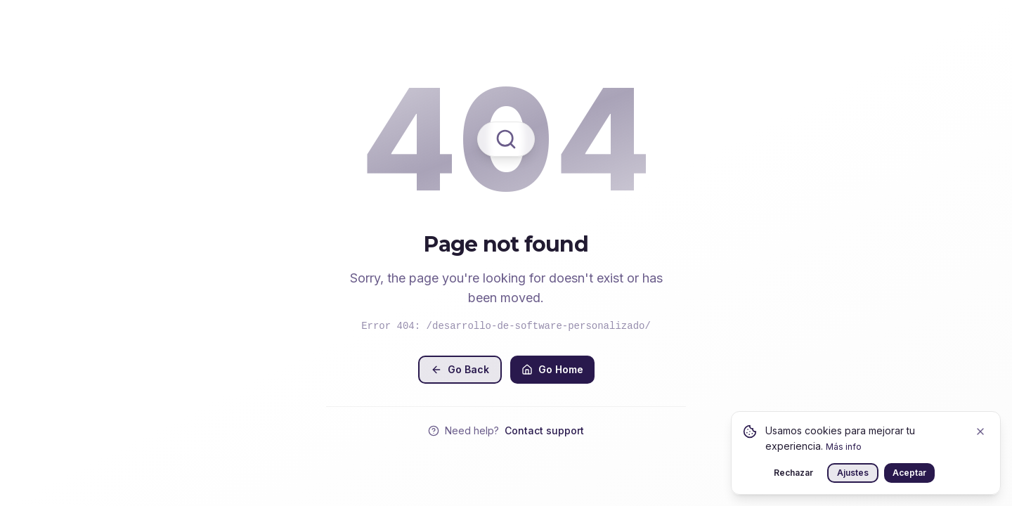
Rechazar (793, 472)
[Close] (980, 431)
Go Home (552, 369)
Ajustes (853, 472)
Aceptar (909, 472)
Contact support (544, 430)
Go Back (460, 369)
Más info (844, 446)
